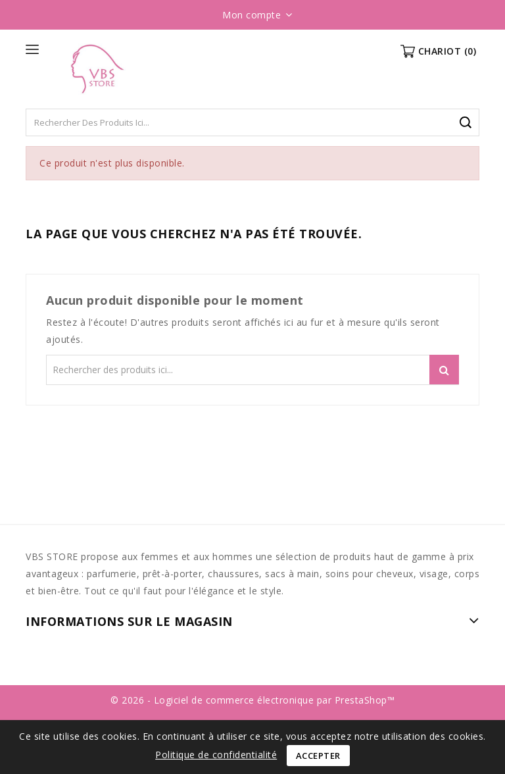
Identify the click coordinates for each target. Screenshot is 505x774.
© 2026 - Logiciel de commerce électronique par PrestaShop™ (252, 700)
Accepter (318, 755)
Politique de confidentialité (216, 754)
